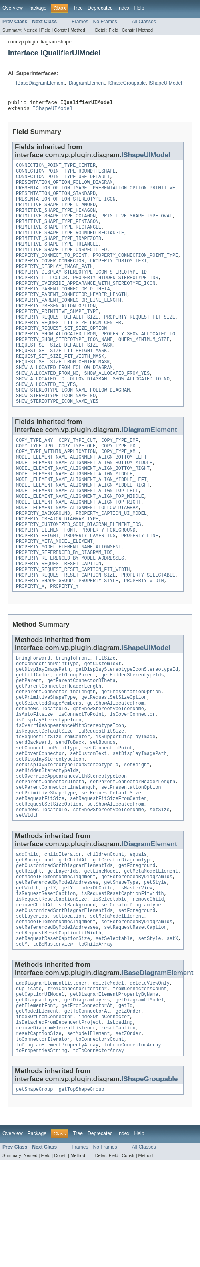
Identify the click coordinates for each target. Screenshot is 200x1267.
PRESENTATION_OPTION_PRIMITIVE (134, 194)
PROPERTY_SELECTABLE (148, 632)
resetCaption (118, 1130)
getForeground (136, 949)
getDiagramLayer (37, 1098)
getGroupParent (76, 736)
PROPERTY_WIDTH (144, 638)
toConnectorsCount (100, 1143)
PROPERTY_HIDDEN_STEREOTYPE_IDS (115, 297)
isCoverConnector (133, 781)
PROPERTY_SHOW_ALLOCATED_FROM (56, 361)
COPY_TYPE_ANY (34, 478)
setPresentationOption (131, 865)
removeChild (148, 988)
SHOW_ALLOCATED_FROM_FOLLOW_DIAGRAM (64, 399)
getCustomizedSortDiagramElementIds (64, 949)
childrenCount (105, 937)
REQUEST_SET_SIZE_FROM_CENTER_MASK (63, 393)
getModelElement (37, 1111)
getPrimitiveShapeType (46, 762)
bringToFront (73, 717)
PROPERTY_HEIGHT (37, 587)
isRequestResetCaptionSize (51, 988)
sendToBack (70, 813)
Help (139, 8)
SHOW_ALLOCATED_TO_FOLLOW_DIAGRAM (61, 412)
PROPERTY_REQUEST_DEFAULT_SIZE (57, 342)
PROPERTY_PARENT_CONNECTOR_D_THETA (63, 310)
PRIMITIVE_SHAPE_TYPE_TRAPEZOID (58, 252)
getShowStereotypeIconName (108, 775)
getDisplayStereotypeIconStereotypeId (127, 730)
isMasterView (135, 975)
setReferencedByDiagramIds (136, 1014)
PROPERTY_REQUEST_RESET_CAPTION (58, 619)
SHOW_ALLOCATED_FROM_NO (47, 406)
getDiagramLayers (87, 1098)
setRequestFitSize (40, 878)
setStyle (149, 1033)
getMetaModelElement (151, 956)
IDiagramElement (86, 83)
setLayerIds (31, 1007)
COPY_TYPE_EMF (119, 478)
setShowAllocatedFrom (115, 884)
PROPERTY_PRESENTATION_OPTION (56, 329)
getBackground (34, 943)
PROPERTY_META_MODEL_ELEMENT (54, 593)
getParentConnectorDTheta (81, 743)
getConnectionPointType (47, 724)
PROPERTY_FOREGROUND (108, 580)
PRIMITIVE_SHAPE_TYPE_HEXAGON (56, 220)
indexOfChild (95, 975)
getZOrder (128, 1111)
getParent (29, 743)
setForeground (136, 1001)
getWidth (27, 975)
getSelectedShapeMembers (48, 768)
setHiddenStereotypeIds (47, 846)
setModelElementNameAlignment (56, 1014)
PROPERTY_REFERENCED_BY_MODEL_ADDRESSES (70, 612)
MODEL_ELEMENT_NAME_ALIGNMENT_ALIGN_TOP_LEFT (77, 535)
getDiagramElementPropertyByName (114, 1092)
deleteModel (108, 1079)
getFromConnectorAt (87, 1105)
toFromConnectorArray (132, 1150)
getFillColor (33, 736)
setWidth (27, 897)
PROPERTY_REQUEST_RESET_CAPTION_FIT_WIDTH (73, 625)
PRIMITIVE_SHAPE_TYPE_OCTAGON (56, 226)
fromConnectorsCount (140, 1085)
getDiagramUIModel (140, 1098)
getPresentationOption (131, 756)
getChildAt (73, 943)
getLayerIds (62, 956)
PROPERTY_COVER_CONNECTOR (50, 277)
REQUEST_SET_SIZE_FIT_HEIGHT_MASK (61, 380)
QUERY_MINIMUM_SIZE (144, 367)
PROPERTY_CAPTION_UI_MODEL (111, 561)
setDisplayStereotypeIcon (50, 833)
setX (172, 1033)
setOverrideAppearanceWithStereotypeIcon (71, 852)
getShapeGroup (34, 1196)
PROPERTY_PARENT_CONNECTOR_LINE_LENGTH (68, 322)
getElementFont (36, 1105)
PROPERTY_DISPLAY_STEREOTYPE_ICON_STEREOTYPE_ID (81, 290)
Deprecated (100, 8)
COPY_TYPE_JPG (34, 484)
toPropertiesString (41, 1156)
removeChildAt (34, 994)
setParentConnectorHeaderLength (132, 858)
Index (124, 8)
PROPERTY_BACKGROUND (43, 561)
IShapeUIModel (165, 83)
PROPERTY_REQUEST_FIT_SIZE (139, 342)
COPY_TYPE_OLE (77, 484)
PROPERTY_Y (64, 645)
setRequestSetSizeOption (48, 884)
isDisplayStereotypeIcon (48, 788)
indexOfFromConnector (44, 1118)
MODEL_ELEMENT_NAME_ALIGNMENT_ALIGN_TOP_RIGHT (78, 548)
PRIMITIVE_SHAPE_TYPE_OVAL (136, 226)
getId (125, 1105)
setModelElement (88, 1137)
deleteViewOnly (150, 1079)
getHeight (29, 956)
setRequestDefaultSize (111, 871)
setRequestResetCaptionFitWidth (58, 1026)
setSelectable (114, 1033)
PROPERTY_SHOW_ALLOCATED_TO (138, 361)
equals (138, 937)
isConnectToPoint (81, 781)
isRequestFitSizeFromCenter (53, 807)
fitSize (106, 717)
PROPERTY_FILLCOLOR (41, 297)
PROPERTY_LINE (139, 587)
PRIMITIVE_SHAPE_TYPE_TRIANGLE (57, 258)
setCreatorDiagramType (131, 994)
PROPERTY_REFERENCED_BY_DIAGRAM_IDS (64, 606)
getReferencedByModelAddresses (57, 969)
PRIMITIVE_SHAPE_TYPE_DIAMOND (56, 213)
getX (50, 975)
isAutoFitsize (34, 781)
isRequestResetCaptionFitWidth (122, 982)
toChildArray (95, 1039)
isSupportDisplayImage (125, 807)
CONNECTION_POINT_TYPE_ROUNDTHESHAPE (66, 175)
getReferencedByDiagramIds (136, 962)
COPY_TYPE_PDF (119, 484)
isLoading (119, 1124)
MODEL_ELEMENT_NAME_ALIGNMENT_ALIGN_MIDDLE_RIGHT (83, 529)
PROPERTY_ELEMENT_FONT (46, 580)
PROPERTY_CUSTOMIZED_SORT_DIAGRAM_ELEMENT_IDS (78, 574)
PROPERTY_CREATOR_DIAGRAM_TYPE (57, 567)
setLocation (68, 1007)
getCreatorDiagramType (122, 943)
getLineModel (101, 956)
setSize (160, 890)
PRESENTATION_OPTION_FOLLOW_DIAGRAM (64, 188)
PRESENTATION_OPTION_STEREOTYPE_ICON (66, 207)
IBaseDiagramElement (40, 83)
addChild (27, 937)
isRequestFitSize (101, 801)
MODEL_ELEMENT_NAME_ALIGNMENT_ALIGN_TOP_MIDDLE (80, 542)
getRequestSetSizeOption (113, 762)
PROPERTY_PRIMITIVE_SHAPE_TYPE (57, 335)
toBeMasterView (53, 1039)
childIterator (62, 937)
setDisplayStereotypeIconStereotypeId (67, 839)
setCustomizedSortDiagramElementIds (64, 1001)
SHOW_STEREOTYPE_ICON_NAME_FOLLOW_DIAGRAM (73, 425)
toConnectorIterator (43, 1143)
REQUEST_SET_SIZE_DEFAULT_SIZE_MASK (64, 374)
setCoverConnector (40, 826)
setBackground (77, 994)
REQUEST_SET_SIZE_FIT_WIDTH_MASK (60, 387)
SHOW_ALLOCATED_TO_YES (46, 419)
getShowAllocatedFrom (115, 768)
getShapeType (121, 969)
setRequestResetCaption (135, 1020)
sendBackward (33, 813)
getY (67, 975)
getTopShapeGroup (81, 1196)
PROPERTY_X (30, 645)
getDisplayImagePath (43, 730)
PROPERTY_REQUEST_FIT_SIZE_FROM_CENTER (68, 348)
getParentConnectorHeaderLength (58, 749)
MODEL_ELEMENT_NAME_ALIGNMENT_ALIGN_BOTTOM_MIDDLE (84, 503)
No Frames (105, 21)
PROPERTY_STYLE (98, 638)
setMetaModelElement (117, 1007)
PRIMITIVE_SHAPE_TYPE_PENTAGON (57, 232)
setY (21, 1039)
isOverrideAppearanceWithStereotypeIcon (70, 794)
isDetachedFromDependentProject (58, 1124)
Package (37, 8)
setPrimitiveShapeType (46, 871)
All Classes (144, 21)
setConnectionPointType (47, 820)
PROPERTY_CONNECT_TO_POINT (51, 271)
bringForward (33, 717)
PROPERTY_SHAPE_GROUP (44, 638)
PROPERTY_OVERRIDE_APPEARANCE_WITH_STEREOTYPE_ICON (85, 303)
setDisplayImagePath (140, 826)
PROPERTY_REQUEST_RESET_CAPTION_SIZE (66, 632)
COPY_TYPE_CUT (77, 478)
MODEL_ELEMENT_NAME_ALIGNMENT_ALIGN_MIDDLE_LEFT (81, 523)
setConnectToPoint (108, 820)
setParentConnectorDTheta (50, 858)
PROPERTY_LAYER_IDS (90, 587)
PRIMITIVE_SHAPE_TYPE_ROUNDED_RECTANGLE (70, 245)
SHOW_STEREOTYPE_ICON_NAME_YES (57, 438)
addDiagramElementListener (51, 1079)
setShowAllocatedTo (41, 890)
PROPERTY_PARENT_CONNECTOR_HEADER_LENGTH (71, 316)
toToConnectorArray (98, 1156)
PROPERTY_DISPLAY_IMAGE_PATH (54, 284)
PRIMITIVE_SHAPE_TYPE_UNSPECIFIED (61, 265)
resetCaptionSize (39, 1137)
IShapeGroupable (127, 83)
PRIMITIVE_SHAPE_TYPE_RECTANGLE (58, 239)
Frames (80, 21)
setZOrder (128, 1137)
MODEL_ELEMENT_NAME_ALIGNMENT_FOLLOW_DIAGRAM (77, 555)
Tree (78, 8)
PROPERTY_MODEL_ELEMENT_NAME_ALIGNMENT (68, 600)
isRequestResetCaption (46, 982)
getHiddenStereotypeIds (132, 736)
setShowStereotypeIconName (108, 890)
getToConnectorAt (87, 1111)
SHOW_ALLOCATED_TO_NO (141, 412)
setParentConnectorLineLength (56, 865)
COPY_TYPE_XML (119, 490)
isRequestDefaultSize (44, 801)
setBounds (103, 813)
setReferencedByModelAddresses (57, 1020)
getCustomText (102, 724)
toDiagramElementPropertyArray (57, 1150)
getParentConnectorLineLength (56, 756)
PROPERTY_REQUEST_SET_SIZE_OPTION (61, 354)
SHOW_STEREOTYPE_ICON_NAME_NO (56, 431)
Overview (12, 8)
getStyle (155, 969)
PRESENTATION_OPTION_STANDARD (56, 200)
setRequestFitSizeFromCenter (108, 878)
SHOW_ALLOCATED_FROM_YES (117, 406)
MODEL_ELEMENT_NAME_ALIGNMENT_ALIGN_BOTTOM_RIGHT (83, 510)
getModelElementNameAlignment (56, 962)
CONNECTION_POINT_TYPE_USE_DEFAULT (63, 181)
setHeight (137, 839)
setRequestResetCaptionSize (53, 1033)
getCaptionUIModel (40, 1092)
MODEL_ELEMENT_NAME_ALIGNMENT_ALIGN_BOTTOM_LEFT (81, 497)
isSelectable (110, 988)
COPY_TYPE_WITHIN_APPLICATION (56, 490)
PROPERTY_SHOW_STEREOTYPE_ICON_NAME (64, 367)
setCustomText (88, 826)
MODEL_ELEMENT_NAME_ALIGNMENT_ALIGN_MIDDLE (74, 516)
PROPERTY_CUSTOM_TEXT (118, 277)
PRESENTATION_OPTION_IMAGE (51, 194)
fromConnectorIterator (77, 1085)
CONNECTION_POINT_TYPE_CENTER (56, 168)
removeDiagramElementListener (56, 1130)
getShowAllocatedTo (41, 775)
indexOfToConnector (104, 1118)
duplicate (29, 1085)
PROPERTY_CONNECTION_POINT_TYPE (135, 271)
